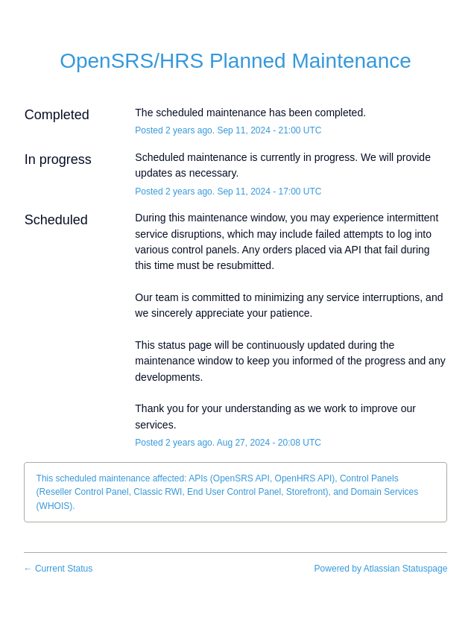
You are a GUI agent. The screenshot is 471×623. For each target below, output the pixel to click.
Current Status (58, 568)
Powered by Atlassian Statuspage (381, 568)
